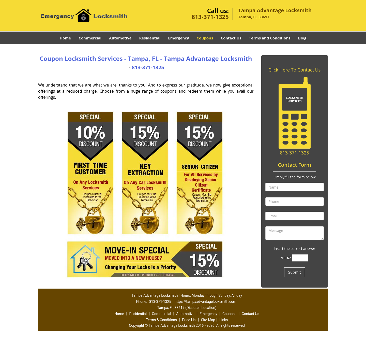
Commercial (90, 37)
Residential (150, 37)
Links (223, 320)
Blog (302, 37)
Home (65, 37)
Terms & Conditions (161, 320)
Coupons (205, 37)
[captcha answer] (300, 258)
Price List (189, 320)
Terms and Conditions (270, 37)
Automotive (120, 37)
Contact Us (231, 37)
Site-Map (208, 320)
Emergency (178, 37)
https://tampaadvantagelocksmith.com (205, 302)
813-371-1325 (210, 17)
